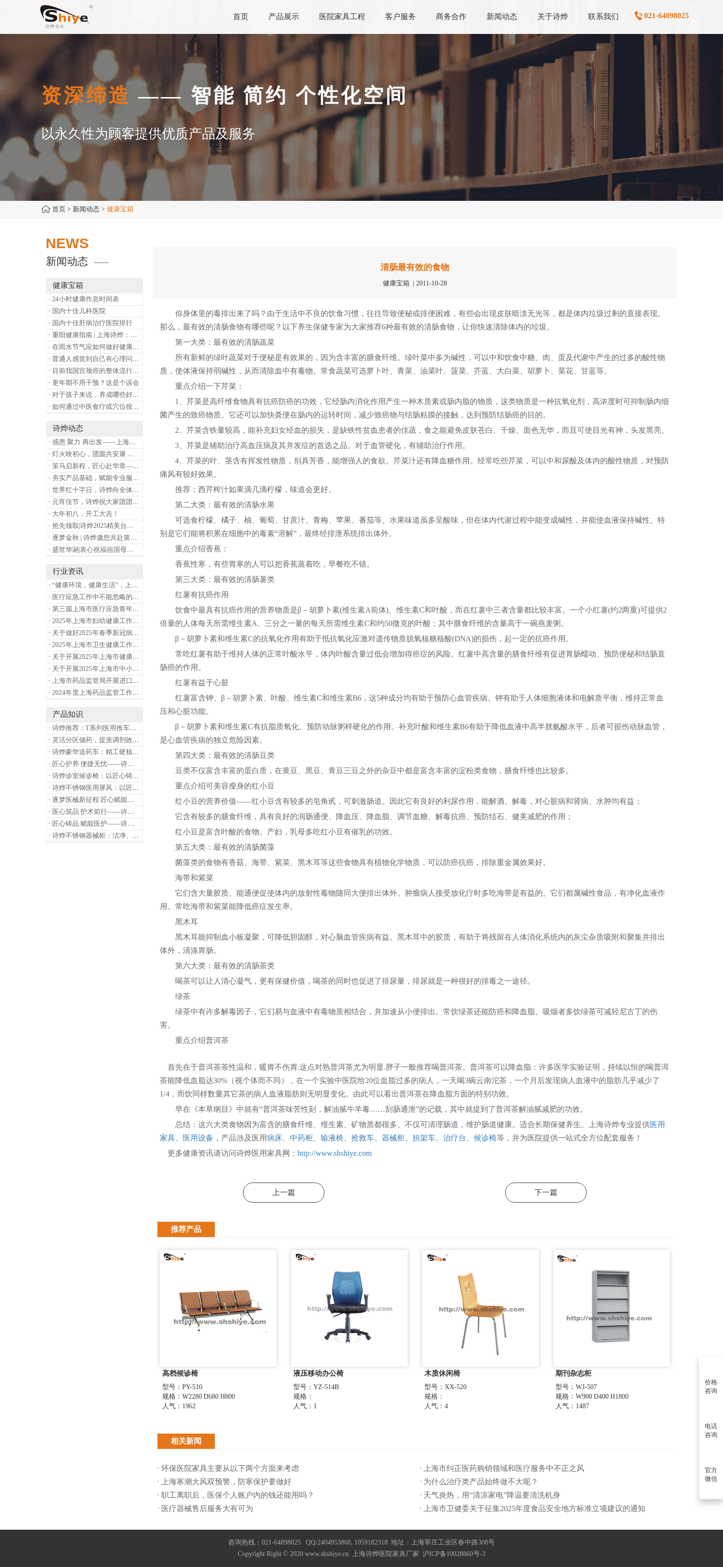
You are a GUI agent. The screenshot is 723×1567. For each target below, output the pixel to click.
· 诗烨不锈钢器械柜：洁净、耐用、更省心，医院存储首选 (96, 835)
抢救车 (362, 1138)
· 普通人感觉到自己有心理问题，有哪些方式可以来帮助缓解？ (96, 358)
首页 (59, 209)
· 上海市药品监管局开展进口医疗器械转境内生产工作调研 (96, 680)
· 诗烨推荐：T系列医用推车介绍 (96, 728)
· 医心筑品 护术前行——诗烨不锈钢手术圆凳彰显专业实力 (96, 811)
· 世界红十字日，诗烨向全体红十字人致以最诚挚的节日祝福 (96, 489)
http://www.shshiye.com (335, 1153)
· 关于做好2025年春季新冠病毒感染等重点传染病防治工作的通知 (96, 632)
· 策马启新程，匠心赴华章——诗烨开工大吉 (96, 466)
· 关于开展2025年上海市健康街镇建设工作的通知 (96, 656)
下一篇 (545, 1192)
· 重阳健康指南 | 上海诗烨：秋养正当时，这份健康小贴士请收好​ (96, 335)
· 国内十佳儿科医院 (77, 311)
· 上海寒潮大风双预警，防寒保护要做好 (224, 1482)
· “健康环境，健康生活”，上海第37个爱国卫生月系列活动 (96, 585)
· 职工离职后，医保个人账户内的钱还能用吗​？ (235, 1495)
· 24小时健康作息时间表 (84, 299)
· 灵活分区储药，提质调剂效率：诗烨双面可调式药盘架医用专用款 (96, 740)
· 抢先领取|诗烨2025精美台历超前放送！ (96, 525)
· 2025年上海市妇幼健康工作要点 (96, 621)
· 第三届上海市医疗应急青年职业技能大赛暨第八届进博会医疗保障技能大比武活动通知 (96, 609)
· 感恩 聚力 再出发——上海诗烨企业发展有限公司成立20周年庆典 (96, 442)
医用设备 (198, 1138)
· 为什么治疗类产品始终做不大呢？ (479, 1482)
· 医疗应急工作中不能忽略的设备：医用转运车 (96, 597)
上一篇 (283, 1192)
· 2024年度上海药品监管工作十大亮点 (96, 692)
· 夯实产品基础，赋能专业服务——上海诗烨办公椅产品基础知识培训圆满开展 (96, 478)
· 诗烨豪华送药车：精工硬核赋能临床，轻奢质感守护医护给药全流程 (96, 752)
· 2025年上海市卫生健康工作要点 (96, 644)
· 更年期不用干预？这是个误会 (94, 382)
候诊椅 (485, 1138)
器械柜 (393, 1138)
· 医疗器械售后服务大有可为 (205, 1508)
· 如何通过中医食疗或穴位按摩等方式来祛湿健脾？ (96, 406)
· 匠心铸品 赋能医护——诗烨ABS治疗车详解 (96, 823)
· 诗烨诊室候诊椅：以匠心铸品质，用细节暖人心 (96, 775)
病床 (274, 1138)
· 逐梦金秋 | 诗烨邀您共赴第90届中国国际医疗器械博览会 (96, 537)
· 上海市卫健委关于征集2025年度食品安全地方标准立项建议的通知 (532, 1508)
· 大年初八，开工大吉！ (84, 513)
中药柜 (301, 1138)
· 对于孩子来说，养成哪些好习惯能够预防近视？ (96, 394)
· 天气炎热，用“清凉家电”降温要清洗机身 (490, 1495)
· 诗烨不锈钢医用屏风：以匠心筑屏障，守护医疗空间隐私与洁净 (96, 787)
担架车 (423, 1138)
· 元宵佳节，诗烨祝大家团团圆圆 (96, 501)
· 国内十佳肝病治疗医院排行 (91, 323)
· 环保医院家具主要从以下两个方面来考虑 (228, 1468)
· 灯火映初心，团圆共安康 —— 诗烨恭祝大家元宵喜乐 (96, 454)
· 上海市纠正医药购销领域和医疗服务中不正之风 (502, 1468)
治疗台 (454, 1138)
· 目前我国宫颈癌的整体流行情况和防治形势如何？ (96, 370)
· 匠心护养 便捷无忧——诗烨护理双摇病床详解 (96, 763)
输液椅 (332, 1138)
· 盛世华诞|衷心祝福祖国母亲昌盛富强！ (96, 549)
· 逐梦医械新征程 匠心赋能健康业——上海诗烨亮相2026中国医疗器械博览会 (96, 799)
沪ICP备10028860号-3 (454, 1553)
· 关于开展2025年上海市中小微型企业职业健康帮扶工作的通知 (96, 668)
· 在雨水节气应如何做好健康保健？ (96, 347)
